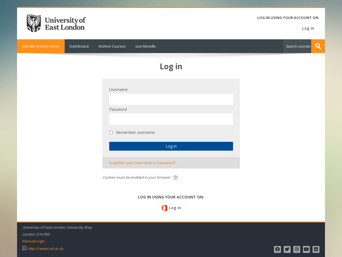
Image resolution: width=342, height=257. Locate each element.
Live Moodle (146, 46)
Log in (308, 28)
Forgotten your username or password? (142, 162)
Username (118, 89)
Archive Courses (112, 46)
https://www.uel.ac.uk (46, 249)
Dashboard (79, 46)
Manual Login (34, 241)
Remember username (135, 132)
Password (118, 109)
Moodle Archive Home (41, 46)
